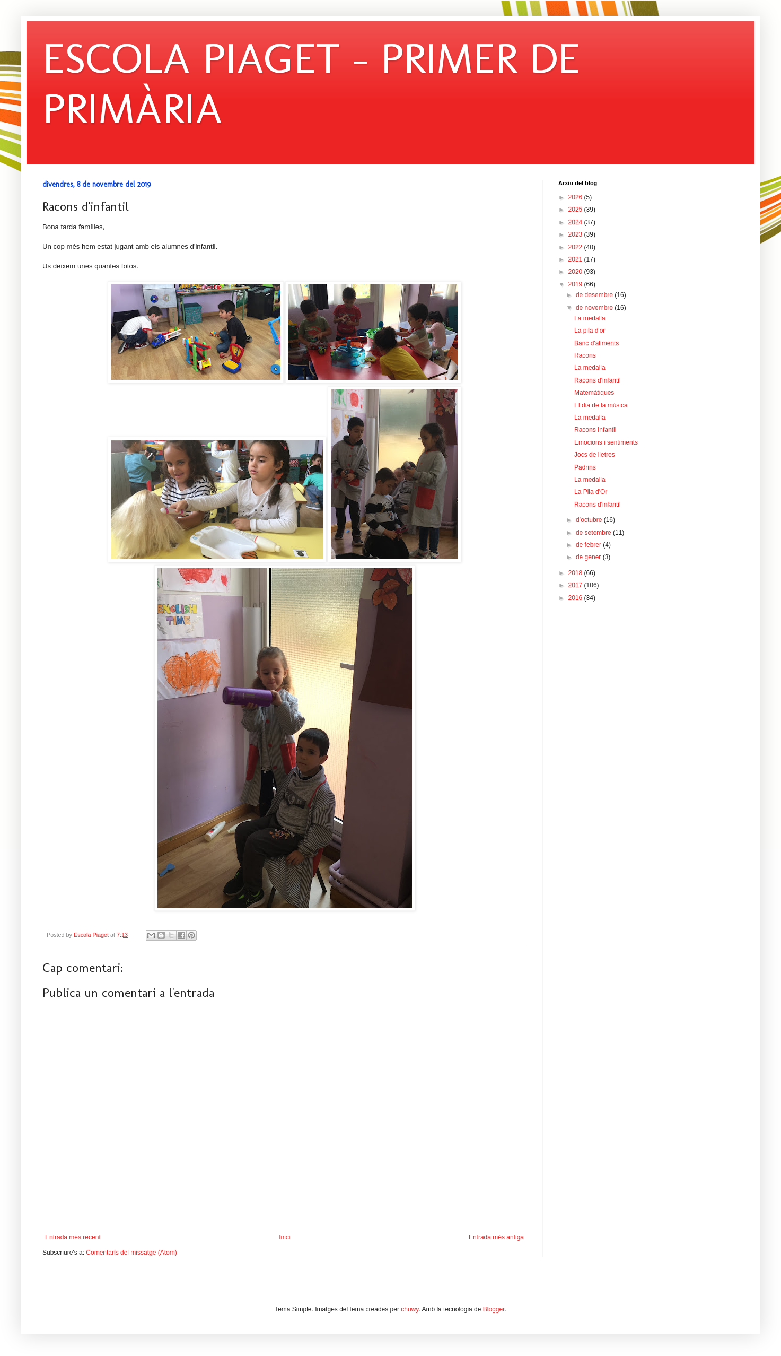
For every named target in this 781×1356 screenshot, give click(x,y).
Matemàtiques (594, 392)
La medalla (590, 318)
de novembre (595, 307)
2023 (576, 234)
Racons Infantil (595, 429)
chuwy (409, 1309)
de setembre (594, 532)
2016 (576, 598)
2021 (576, 259)
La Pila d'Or (590, 492)
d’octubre (590, 520)
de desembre (595, 295)
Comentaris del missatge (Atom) (131, 1252)
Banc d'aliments (596, 343)
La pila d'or (589, 330)
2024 (576, 222)
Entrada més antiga (496, 1237)
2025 (576, 209)
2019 (576, 284)
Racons (585, 355)
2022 (576, 247)
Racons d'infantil (597, 380)
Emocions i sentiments (606, 442)
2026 (576, 197)
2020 (576, 271)
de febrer (589, 545)
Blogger (494, 1309)
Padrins (585, 467)
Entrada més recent (73, 1237)
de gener (589, 557)
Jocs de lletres (594, 454)
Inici (284, 1237)
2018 (576, 573)
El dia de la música (601, 405)
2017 (576, 585)
